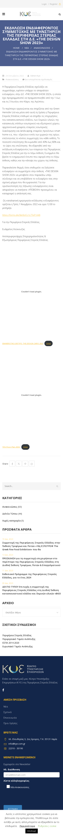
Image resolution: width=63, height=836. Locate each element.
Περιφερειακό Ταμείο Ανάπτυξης (18, 639)
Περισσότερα (27, 826)
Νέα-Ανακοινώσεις (18, 787)
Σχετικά (8, 712)
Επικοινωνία (10, 717)
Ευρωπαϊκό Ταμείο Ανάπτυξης (17, 646)
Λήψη (48, 343)
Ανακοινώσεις (42, 47)
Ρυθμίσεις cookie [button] (47, 826)
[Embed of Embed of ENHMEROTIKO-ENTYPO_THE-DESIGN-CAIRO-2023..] (31, 291)
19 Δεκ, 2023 (7, 539)
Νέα (26, 47)
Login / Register (51, 4)
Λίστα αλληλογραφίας (16, 780)
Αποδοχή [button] (31, 831)
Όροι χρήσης (10, 723)
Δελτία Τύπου (9, 513)
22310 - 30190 (16, 748)
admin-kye (35, 75)
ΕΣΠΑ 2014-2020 (10, 642)
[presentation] (27, 797)
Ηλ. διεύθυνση (12, 769)
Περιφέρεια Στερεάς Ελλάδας (16, 635)
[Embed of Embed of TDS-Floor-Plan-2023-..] (31, 395)
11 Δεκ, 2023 (7, 570)
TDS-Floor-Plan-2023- (11, 447)
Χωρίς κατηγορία (11, 520)
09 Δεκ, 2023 (7, 583)
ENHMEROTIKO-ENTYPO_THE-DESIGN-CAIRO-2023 (22, 343)
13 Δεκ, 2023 (7, 555)
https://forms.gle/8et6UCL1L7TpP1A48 (21, 215)
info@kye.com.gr (17, 743)
